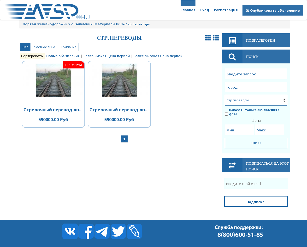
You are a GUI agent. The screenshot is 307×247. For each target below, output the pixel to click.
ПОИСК (256, 143)
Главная (188, 10)
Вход (204, 10)
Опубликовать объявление (273, 10)
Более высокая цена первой (158, 56)
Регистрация (226, 10)
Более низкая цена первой (106, 56)
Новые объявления (63, 56)
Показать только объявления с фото (252, 112)
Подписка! (256, 202)
